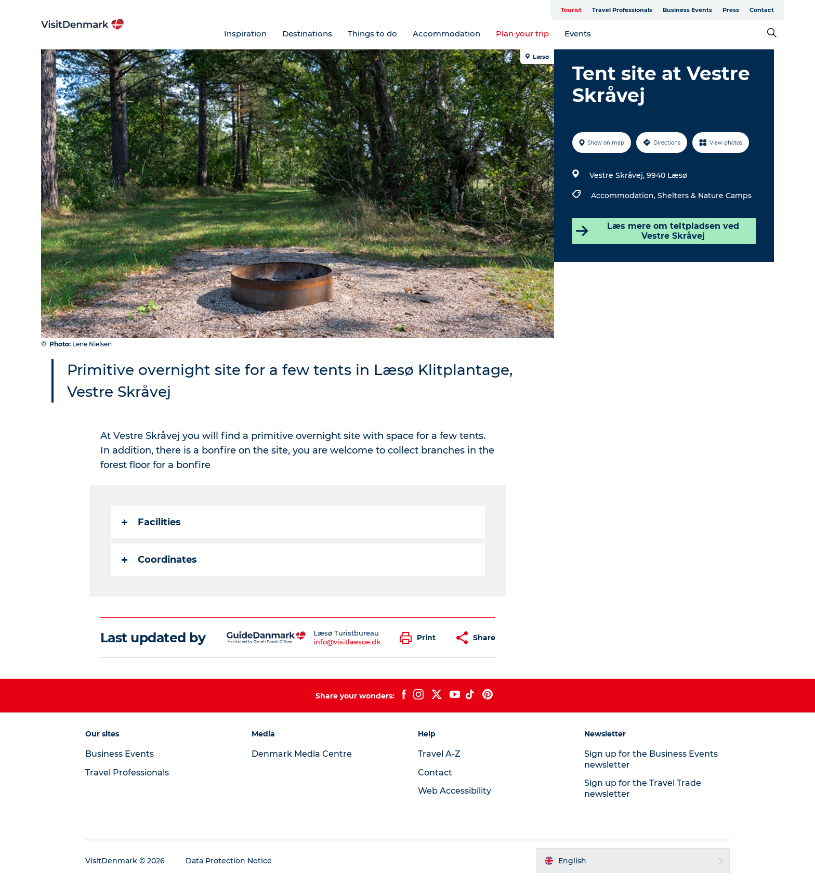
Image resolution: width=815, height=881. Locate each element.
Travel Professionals (622, 10)
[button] (420, 638)
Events (577, 33)
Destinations (307, 33)
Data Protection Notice (229, 860)
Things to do (372, 33)
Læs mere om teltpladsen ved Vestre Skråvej (657, 231)
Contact (762, 10)
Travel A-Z (439, 754)
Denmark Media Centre (302, 754)
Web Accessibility (454, 791)
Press (730, 10)
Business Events (687, 10)
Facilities (151, 522)
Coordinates (159, 559)
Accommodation (446, 33)
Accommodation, (624, 195)
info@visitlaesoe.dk (346, 642)
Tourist (571, 10)
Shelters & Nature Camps (705, 195)
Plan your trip (522, 33)
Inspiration (245, 33)
